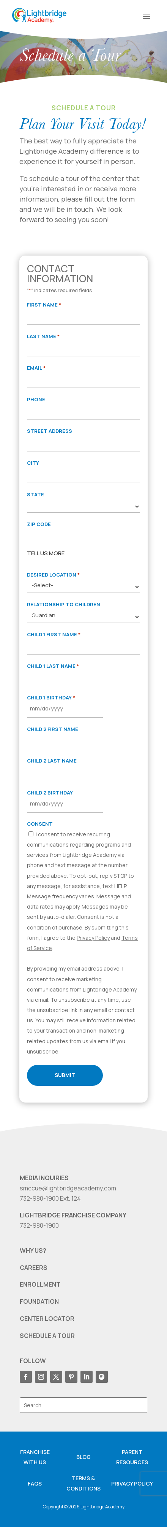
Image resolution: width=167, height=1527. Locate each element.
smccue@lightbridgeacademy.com (68, 1188)
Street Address (49, 430)
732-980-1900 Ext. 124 (50, 1198)
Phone (36, 399)
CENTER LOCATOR (47, 1318)
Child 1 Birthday (51, 698)
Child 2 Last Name (52, 760)
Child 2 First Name (52, 729)
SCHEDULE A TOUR (47, 1336)
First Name (44, 305)
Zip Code (39, 524)
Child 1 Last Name (53, 666)
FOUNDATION (39, 1301)
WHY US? (33, 1250)
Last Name (43, 336)
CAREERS (33, 1267)
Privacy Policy (93, 937)
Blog (83, 1456)
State (35, 494)
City (33, 462)
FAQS (35, 1483)
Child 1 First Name (53, 634)
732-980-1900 (39, 1225)
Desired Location (53, 575)
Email (36, 368)
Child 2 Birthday (50, 792)
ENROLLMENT (40, 1284)
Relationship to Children (63, 604)
